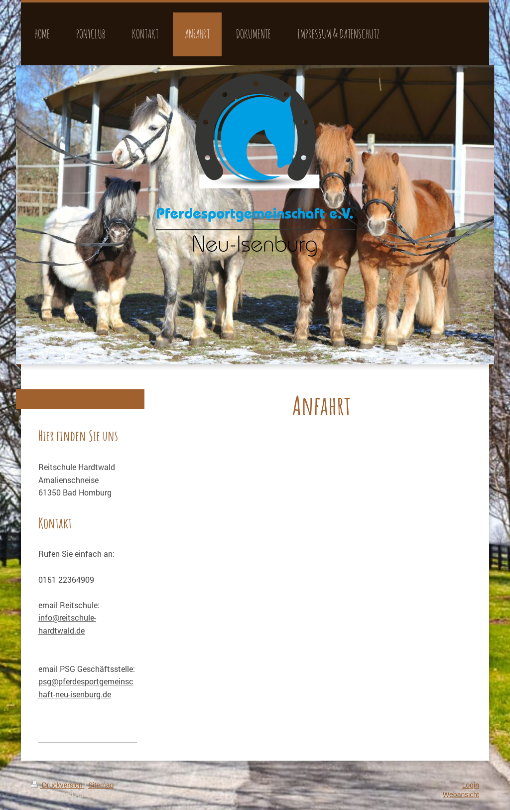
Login (470, 785)
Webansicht (461, 795)
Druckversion (57, 785)
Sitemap (101, 785)
